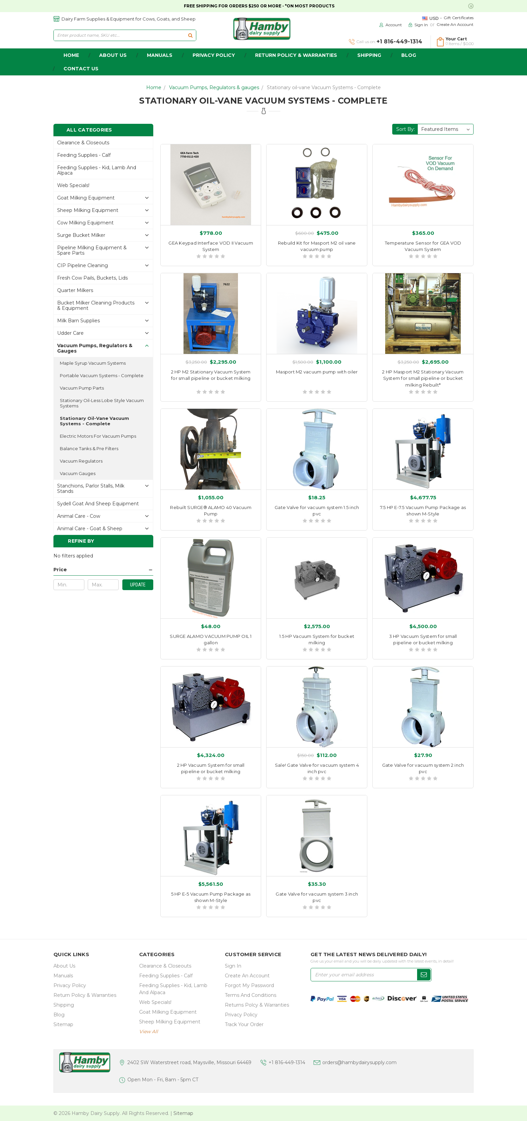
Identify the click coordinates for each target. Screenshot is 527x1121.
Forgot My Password (249, 985)
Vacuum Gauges (77, 473)
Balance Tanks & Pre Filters (89, 448)
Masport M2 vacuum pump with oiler (317, 371)
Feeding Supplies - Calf (84, 155)
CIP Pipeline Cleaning (82, 265)
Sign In (233, 966)
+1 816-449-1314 (287, 1062)
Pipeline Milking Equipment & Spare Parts (92, 250)
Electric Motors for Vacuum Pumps (98, 436)
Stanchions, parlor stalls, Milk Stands (90, 488)
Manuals (159, 55)
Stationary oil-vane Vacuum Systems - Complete (324, 87)
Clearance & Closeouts (83, 143)
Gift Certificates (459, 17)
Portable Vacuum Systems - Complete (102, 375)
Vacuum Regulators (81, 461)
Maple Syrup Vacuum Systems (93, 363)
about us (113, 55)
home (71, 55)
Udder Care (70, 333)
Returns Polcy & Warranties (257, 1005)
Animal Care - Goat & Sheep (89, 529)
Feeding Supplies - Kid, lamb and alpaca (96, 170)
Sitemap (63, 1024)
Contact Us (81, 69)
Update (138, 585)
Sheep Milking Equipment (87, 210)
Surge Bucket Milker (81, 235)
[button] (103, 570)
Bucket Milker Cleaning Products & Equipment (95, 305)
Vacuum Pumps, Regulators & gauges (214, 87)
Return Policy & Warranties (296, 55)
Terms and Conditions (250, 995)
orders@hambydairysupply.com (359, 1062)
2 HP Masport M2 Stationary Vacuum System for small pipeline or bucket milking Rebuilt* (422, 378)
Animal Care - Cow (78, 516)
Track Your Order (244, 1024)
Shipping (369, 55)
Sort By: (405, 129)
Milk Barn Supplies (78, 321)
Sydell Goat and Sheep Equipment (98, 504)
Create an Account (455, 24)
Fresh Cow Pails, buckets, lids (92, 278)
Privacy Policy (214, 55)
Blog (408, 55)
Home (153, 87)
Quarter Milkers (75, 290)
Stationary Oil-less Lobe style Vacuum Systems (102, 403)
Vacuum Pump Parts (82, 388)
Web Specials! (73, 185)
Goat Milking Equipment (86, 198)
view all (148, 1031)
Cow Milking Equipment (85, 223)
